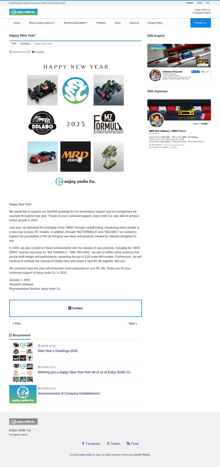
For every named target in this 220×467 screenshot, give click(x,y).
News (118, 22)
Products (101, 22)
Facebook (91, 444)
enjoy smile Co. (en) (90, 454)
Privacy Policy (155, 22)
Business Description (75, 22)
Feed (132, 444)
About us (134, 22)
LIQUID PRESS (141, 454)
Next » (133, 323)
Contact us (200, 22)
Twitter (113, 444)
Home (17, 22)
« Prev (16, 323)
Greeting (39, 52)
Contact (75, 308)
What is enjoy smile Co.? (42, 22)
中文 (207, 3)
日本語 (199, 3)
